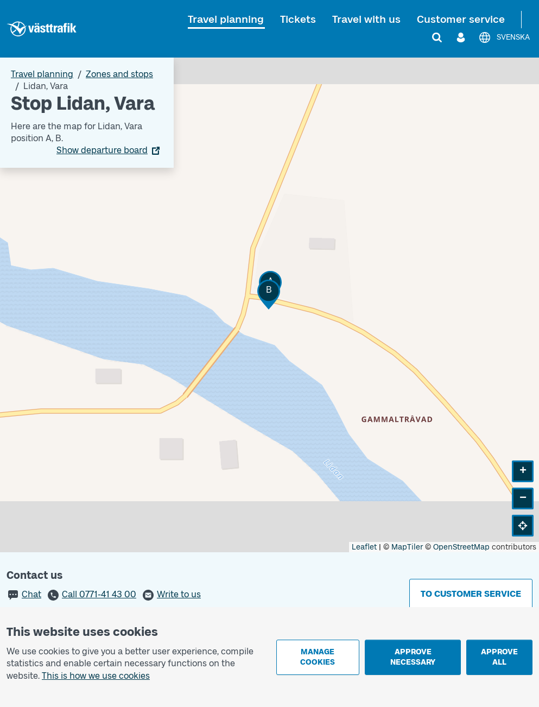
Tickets (298, 19)
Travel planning (226, 19)
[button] (268, 295)
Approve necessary (412, 657)
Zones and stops (119, 74)
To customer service (471, 594)
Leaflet (364, 547)
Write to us (179, 594)
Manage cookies (317, 657)
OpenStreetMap (461, 547)
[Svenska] (503, 37)
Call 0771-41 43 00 (99, 594)
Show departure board (102, 150)
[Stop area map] (269, 305)
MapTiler (407, 547)
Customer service (461, 19)
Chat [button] (31, 594)
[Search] (437, 37)
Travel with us (366, 19)
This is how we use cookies (96, 676)
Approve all (499, 657)
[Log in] (461, 37)
